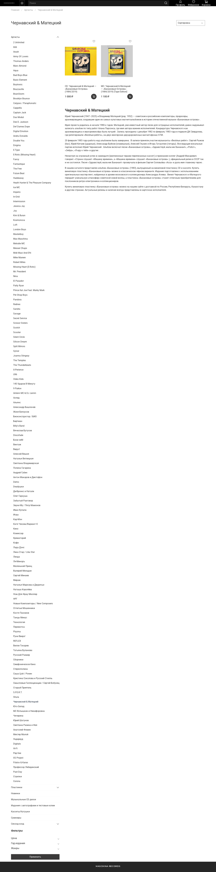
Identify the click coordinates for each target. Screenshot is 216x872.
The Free (17, 168)
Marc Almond (19, 65)
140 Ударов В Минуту (24, 383)
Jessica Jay (19, 206)
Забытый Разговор (23, 500)
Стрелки (17, 776)
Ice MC (16, 187)
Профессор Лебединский (26, 767)
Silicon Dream (20, 341)
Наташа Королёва (22, 589)
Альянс (17, 402)
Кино (15, 528)
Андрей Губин (20, 472)
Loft (15, 224)
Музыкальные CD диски (23, 799)
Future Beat (18, 173)
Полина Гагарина (22, 468)
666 (15, 47)
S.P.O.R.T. (17, 692)
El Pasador (18, 281)
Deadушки (18, 486)
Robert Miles (19, 262)
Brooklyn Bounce (21, 98)
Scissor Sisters (20, 323)
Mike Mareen (19, 257)
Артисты (28, 10)
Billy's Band (18, 426)
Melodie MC (19, 243)
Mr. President (19, 271)
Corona (16, 781)
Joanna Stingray (21, 355)
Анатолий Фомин (22, 729)
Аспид (16, 397)
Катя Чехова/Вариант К (25, 524)
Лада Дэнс (18, 547)
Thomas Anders (21, 61)
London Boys (19, 229)
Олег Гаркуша (20, 496)
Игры (16, 514)
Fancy (16, 159)
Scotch (16, 327)
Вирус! (16, 449)
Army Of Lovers (20, 56)
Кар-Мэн (17, 519)
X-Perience (18, 369)
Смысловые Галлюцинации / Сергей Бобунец (36, 683)
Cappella (17, 108)
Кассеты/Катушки (20, 811)
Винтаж (17, 444)
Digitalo (17, 743)
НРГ (15, 599)
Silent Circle (19, 337)
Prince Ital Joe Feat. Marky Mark (28, 290)
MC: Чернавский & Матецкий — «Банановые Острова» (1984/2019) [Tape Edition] (115, 89)
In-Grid (16, 196)
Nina (15, 276)
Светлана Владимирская (26, 463)
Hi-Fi (15, 748)
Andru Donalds (20, 136)
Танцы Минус (20, 617)
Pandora (17, 299)
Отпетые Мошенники (24, 608)
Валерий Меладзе (22, 570)
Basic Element (20, 80)
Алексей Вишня (21, 454)
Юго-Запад (18, 706)
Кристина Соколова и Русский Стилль (32, 678)
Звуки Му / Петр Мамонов (26, 505)
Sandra (16, 309)
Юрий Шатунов (21, 720)
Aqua (15, 70)
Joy (15, 210)
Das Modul (18, 117)
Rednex (16, 304)
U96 (15, 374)
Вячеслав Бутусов (22, 430)
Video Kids (18, 379)
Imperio (17, 192)
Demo (16, 482)
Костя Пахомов (21, 613)
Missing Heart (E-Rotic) (24, 267)
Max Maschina (20, 238)
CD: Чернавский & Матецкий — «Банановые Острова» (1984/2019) (80, 89)
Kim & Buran (19, 215)
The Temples (19, 360)
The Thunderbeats (22, 365)
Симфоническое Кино (24, 664)
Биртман (17, 421)
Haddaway (18, 178)
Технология (19, 622)
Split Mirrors (19, 346)
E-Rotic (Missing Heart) (24, 154)
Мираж (17, 580)
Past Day (17, 772)
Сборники (18, 659)
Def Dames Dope (21, 126)
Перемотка (19, 627)
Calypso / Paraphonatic (24, 103)
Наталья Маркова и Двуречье (28, 584)
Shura (16, 697)
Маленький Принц (22, 566)
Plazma (17, 631)
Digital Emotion (20, 131)
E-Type (16, 150)
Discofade (18, 435)
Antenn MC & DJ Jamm (24, 393)
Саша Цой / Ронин (22, 673)
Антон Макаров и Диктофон (27, 477)
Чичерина (18, 715)
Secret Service (20, 318)
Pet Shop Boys (20, 295)
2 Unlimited (18, 42)
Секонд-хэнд (17, 823)
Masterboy (18, 234)
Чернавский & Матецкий (25, 701)
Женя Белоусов (21, 411)
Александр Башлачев (24, 407)
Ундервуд (18, 739)
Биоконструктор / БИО (25, 416)
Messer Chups (20, 248)
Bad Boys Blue (20, 75)
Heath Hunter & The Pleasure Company (32, 182)
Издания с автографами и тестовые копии (33, 805)
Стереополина (20, 669)
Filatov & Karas (20, 762)
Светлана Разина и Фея (25, 725)
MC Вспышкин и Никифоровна (29, 711)
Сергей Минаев (21, 575)
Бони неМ (18, 440)
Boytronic (17, 84)
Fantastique (19, 164)
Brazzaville (18, 89)
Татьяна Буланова (22, 650)
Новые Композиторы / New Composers (33, 603)
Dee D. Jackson (20, 122)
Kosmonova (19, 220)
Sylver (16, 351)
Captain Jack (19, 112)
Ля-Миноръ (19, 561)
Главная (15, 10)
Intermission (19, 201)
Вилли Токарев (21, 645)
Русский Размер (21, 655)
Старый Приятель (22, 687)
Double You (18, 140)
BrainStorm (18, 94)
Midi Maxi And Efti (22, 253)
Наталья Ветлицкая (23, 458)
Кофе (16, 542)
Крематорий (19, 538)
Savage (17, 313)
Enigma (17, 145)
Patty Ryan (18, 285)
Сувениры (16, 817)
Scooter (17, 332)
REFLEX (17, 641)
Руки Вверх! (19, 636)
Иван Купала (19, 510)
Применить (35, 856)
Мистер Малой (20, 734)
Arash (16, 51)
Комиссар (18, 533)
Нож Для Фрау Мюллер (25, 594)
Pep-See (17, 753)
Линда (16, 556)
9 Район (17, 388)
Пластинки (16, 787)
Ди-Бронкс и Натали (23, 491)
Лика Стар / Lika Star (24, 552)
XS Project (18, 757)
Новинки (15, 793)
